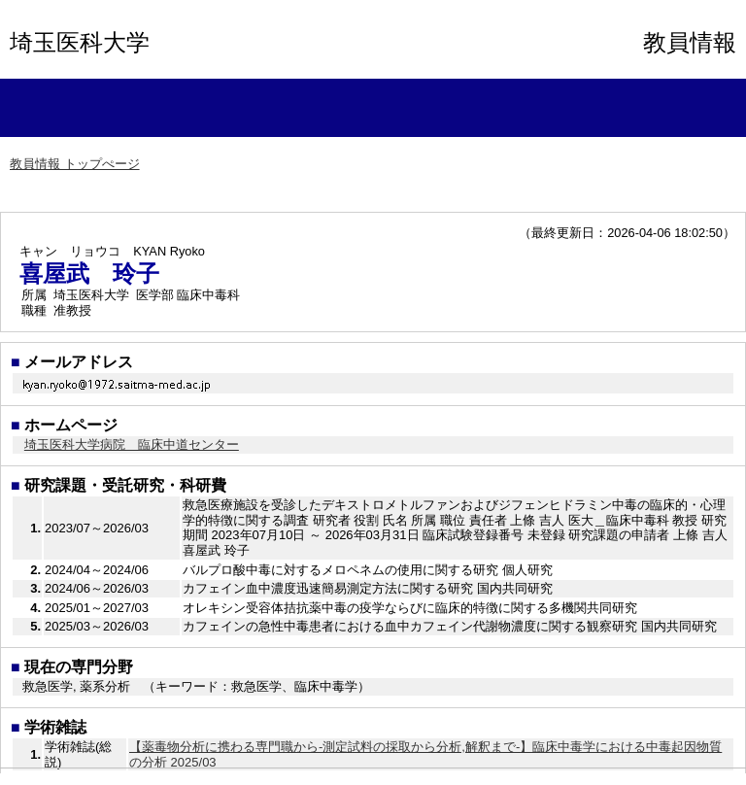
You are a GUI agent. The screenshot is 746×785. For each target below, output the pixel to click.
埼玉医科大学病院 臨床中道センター (131, 444)
